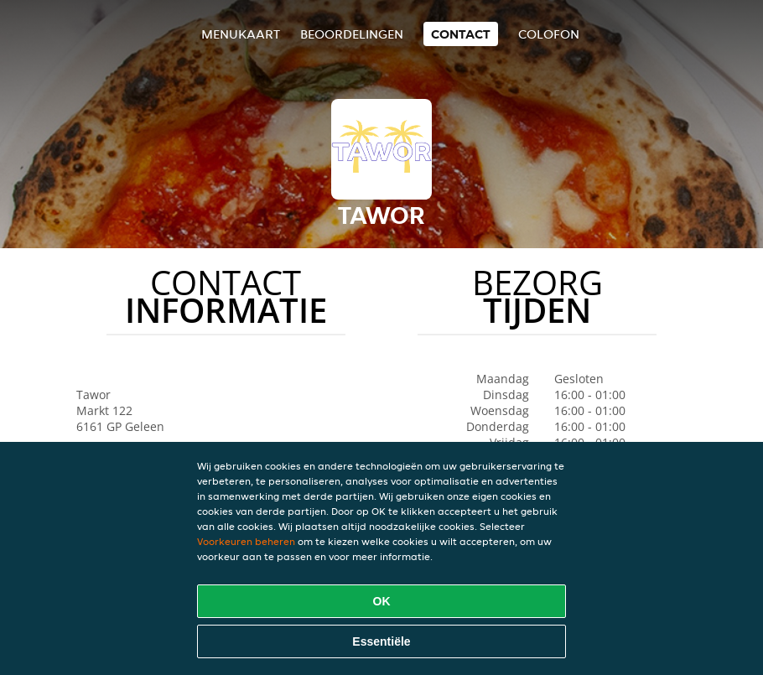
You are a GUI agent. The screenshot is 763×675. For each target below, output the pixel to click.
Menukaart (240, 34)
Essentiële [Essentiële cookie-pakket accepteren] (381, 641)
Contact (460, 34)
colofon (548, 34)
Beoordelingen (351, 34)
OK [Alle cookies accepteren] (382, 601)
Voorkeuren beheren (246, 541)
